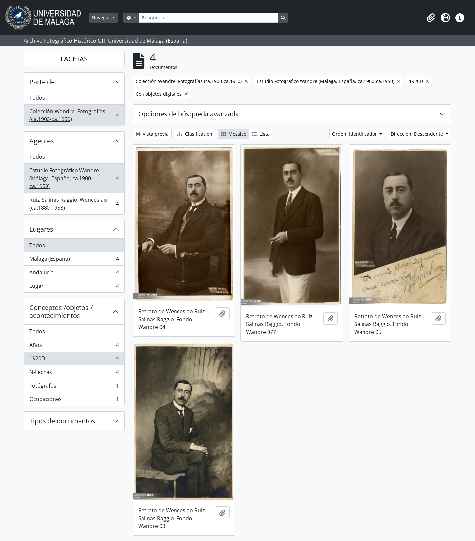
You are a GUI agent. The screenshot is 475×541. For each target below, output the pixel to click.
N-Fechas (74, 373)
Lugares (41, 229)
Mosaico (233, 134)
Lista (260, 134)
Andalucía (74, 273)
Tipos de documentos (62, 420)
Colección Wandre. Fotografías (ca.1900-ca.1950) (74, 115)
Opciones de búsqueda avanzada (188, 113)
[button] (431, 18)
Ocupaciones (74, 400)
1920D (74, 360)
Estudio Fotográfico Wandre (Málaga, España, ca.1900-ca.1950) (74, 178)
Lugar (74, 287)
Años (74, 346)
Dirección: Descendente (417, 134)
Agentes (41, 140)
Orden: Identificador (355, 134)
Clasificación (194, 134)
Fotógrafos (74, 387)
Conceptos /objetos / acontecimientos (61, 311)
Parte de (42, 81)
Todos (37, 97)
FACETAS (74, 58)
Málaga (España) (74, 260)
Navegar (101, 18)
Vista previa (152, 134)
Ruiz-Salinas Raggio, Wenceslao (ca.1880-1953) (74, 203)
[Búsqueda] (208, 18)
